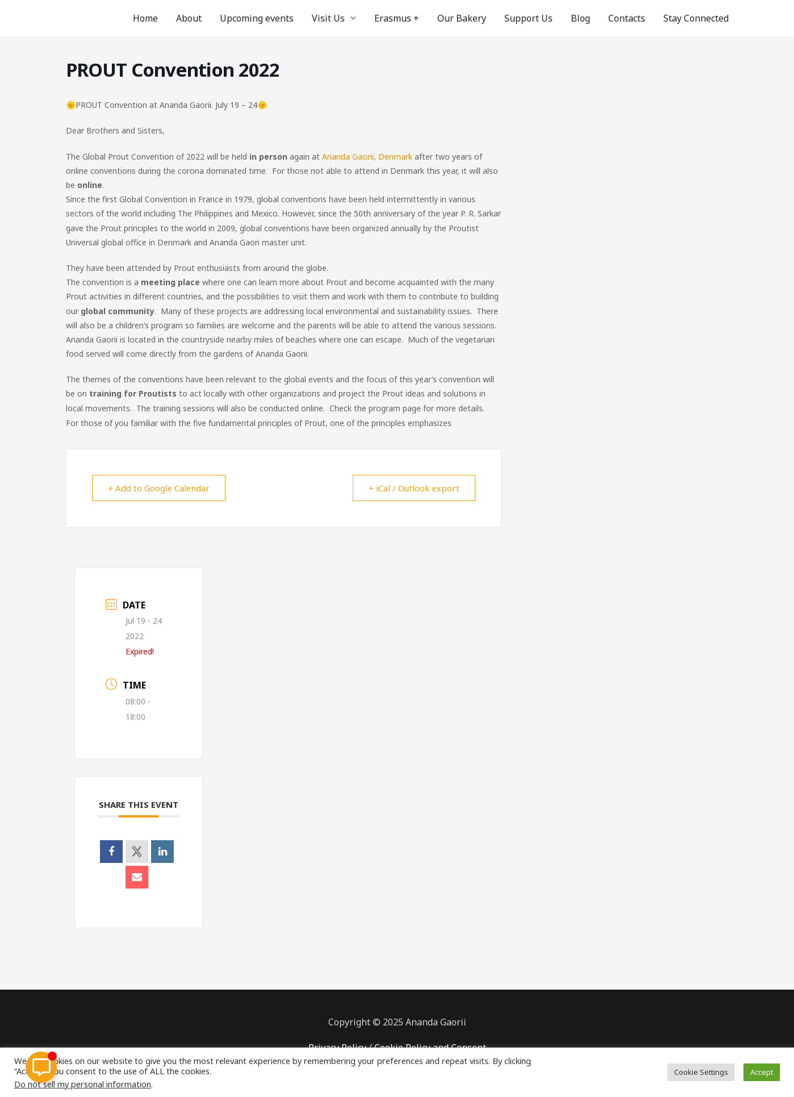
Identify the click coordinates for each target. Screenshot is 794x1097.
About (189, 18)
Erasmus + (396, 18)
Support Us (528, 18)
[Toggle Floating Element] (41, 1067)
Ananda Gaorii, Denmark (367, 156)
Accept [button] (761, 1072)
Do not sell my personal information (82, 1084)
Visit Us (328, 18)
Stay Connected (696, 18)
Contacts (626, 18)
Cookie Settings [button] (701, 1072)
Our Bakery (461, 18)
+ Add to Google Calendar (160, 488)
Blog (580, 18)
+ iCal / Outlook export (413, 488)
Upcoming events (257, 18)
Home (145, 18)
